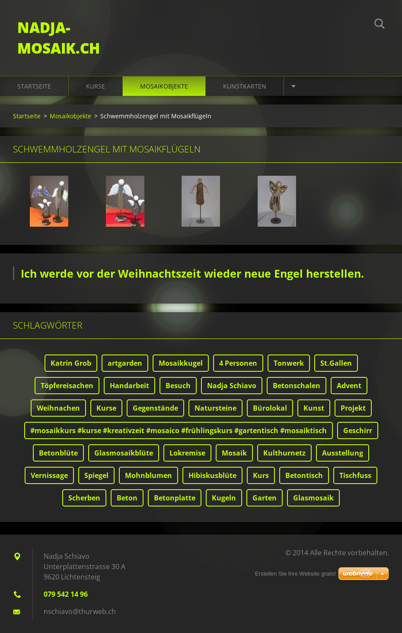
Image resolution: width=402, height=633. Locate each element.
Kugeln (224, 498)
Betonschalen (296, 385)
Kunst (313, 408)
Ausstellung (342, 453)
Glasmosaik (313, 498)
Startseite (34, 86)
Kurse (95, 86)
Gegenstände (155, 408)
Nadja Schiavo (231, 385)
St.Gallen (336, 363)
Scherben (84, 498)
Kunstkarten (244, 86)
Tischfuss (355, 475)
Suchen (379, 25)
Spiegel (96, 475)
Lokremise (187, 453)
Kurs (261, 475)
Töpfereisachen (67, 385)
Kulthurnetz (284, 453)
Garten (264, 498)
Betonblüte (58, 453)
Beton (127, 498)
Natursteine (215, 408)
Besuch (178, 385)
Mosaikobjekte (164, 86)
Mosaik (234, 453)
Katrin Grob (71, 363)
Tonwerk (289, 363)
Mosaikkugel (181, 363)
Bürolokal (270, 408)
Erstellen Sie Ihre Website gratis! (295, 573)
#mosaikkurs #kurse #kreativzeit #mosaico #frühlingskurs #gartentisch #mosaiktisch (178, 430)
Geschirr (357, 430)
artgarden (125, 363)
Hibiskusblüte (212, 475)
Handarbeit (129, 385)
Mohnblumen (148, 475)
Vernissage (49, 475)
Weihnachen (58, 408)
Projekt (353, 408)
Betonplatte (174, 498)
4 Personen (238, 363)
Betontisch (304, 475)
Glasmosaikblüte (123, 453)
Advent (349, 385)
